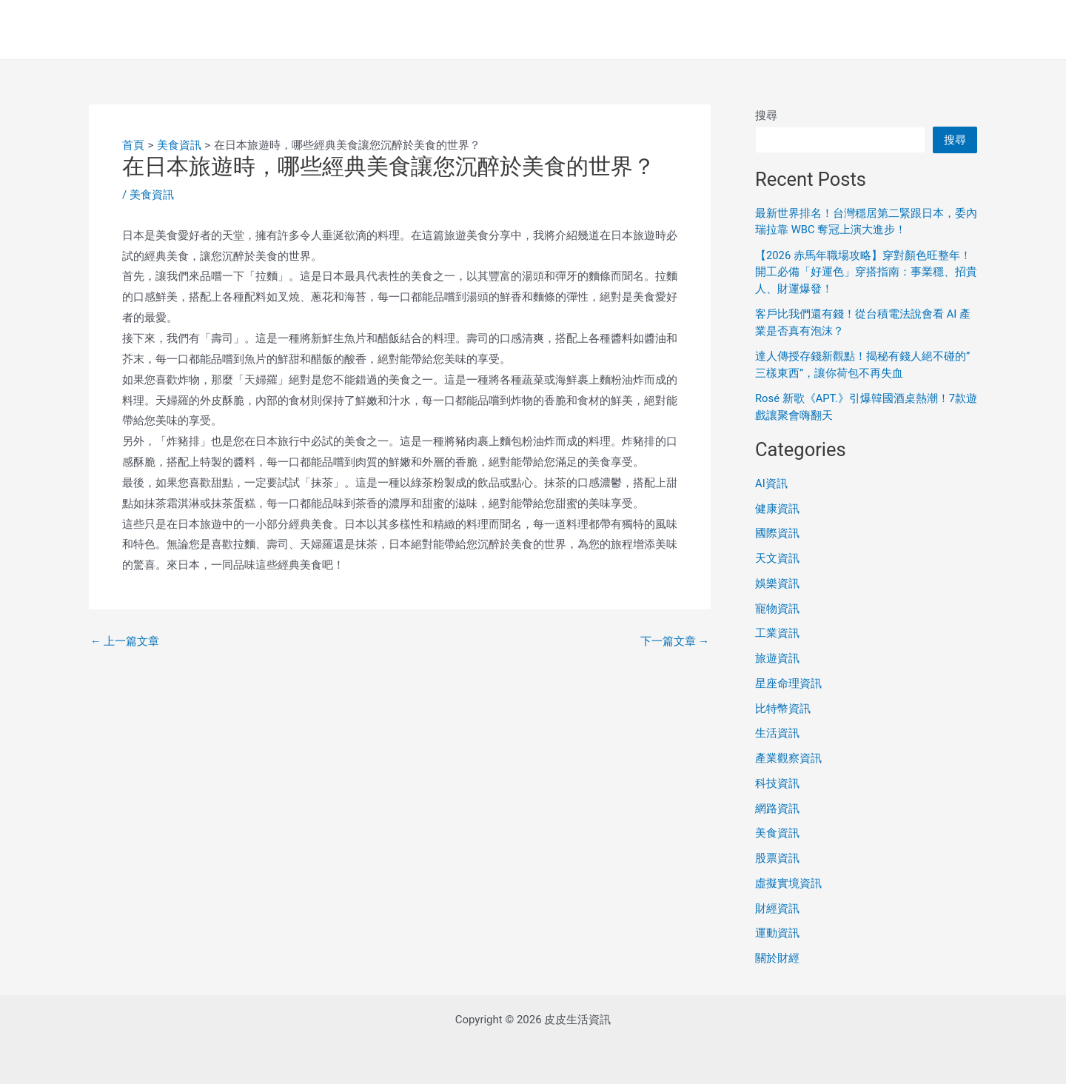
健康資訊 (777, 508)
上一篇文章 (125, 641)
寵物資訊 (777, 608)
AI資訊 (771, 483)
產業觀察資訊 (788, 758)
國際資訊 (777, 533)
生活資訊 (777, 733)
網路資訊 (777, 808)
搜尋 (766, 115)
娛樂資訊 (777, 583)
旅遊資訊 (777, 658)
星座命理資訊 (788, 683)
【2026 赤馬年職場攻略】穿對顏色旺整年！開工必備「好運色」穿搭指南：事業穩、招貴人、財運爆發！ (866, 272)
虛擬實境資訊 (788, 883)
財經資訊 (777, 908)
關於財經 (777, 958)
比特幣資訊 (783, 708)
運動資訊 (777, 933)
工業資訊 (777, 633)
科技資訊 (777, 783)
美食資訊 (152, 194)
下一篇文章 (674, 641)
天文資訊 (777, 558)
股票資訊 (777, 858)
